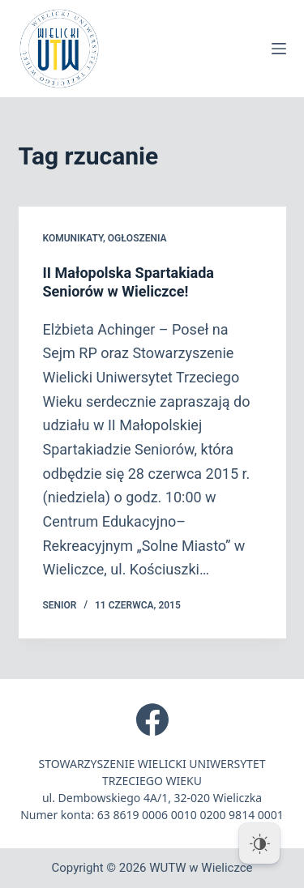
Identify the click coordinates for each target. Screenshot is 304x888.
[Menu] (279, 48)
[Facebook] (152, 719)
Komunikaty (73, 238)
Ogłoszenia (137, 238)
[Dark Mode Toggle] (259, 843)
